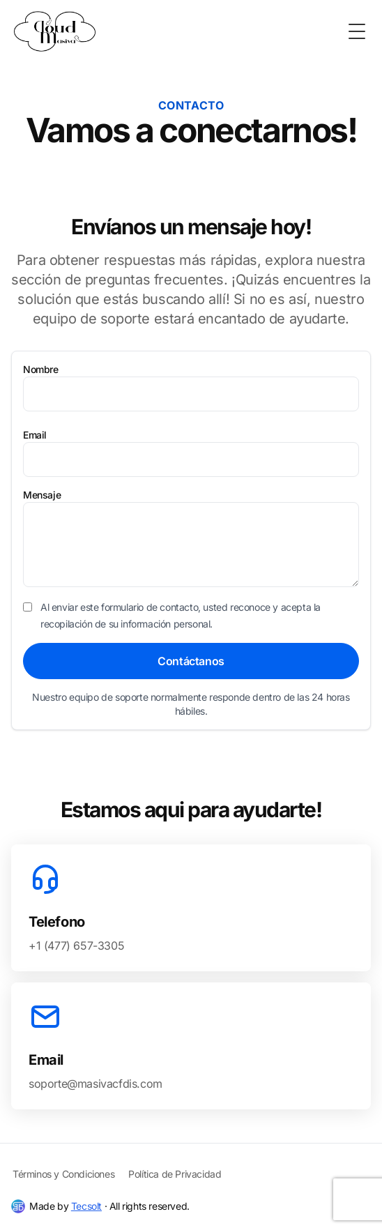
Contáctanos (191, 661)
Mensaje (42, 495)
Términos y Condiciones (63, 1174)
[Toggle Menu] (357, 31)
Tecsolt (86, 1206)
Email (35, 435)
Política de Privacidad (174, 1174)
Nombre (41, 369)
